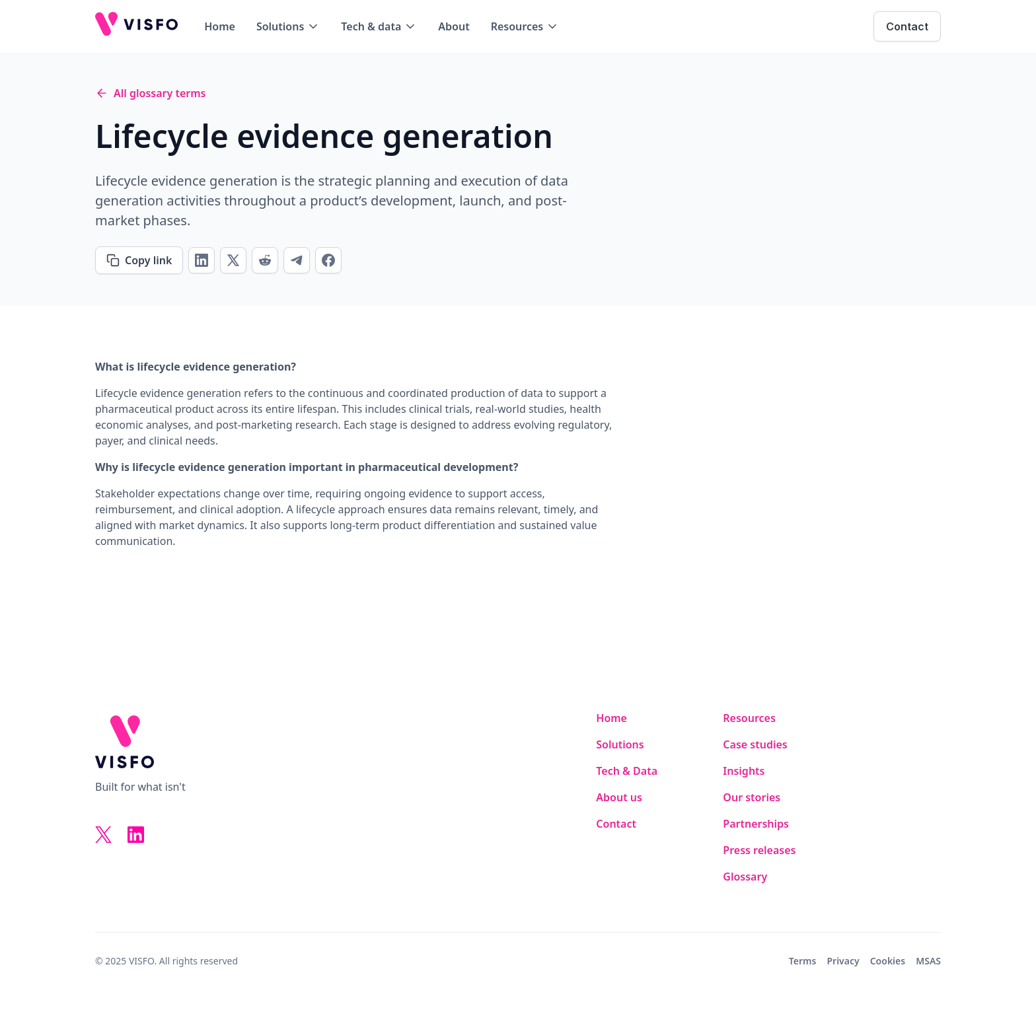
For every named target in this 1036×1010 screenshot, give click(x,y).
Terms (803, 961)
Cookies (888, 961)
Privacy (843, 961)
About (453, 26)
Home (219, 26)
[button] (288, 26)
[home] (136, 27)
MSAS (928, 961)
